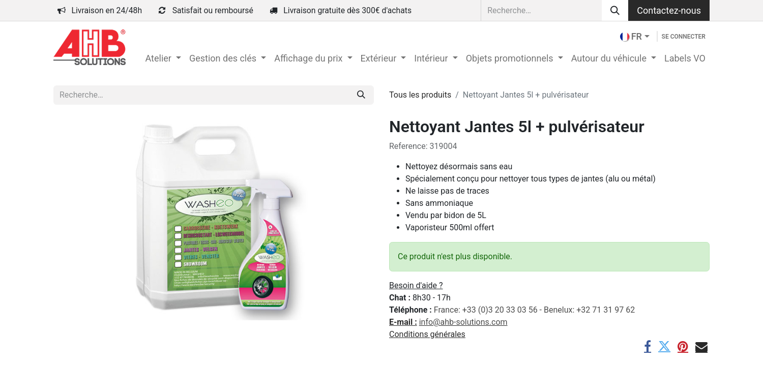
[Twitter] (664, 346)
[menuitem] (163, 58)
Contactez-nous (669, 10)
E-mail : (403, 322)
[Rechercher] (615, 10)
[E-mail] (701, 346)
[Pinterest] (683, 346)
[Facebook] (647, 346)
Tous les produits (420, 95)
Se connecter (684, 36)
